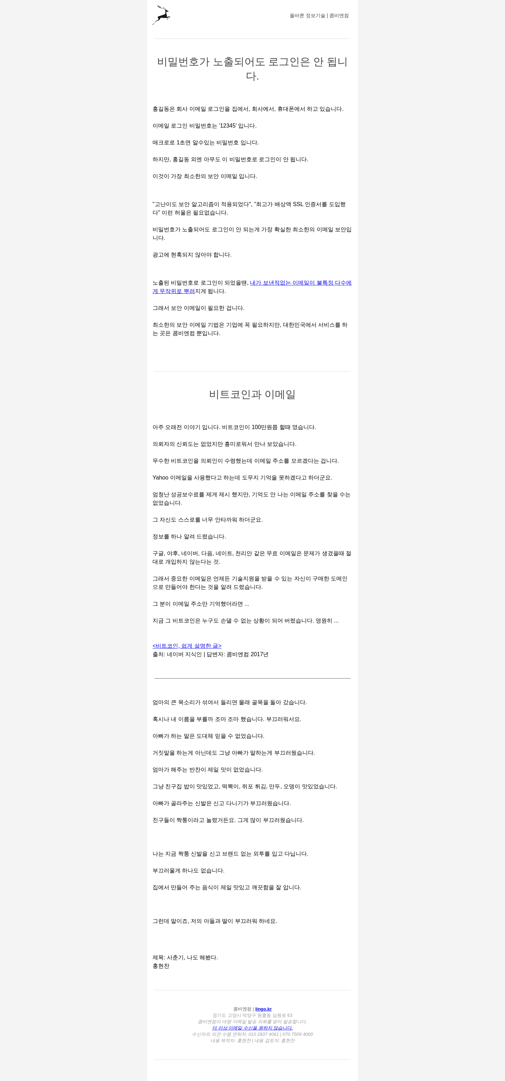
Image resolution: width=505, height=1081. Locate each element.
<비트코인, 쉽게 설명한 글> (187, 646)
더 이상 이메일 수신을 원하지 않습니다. (252, 1028)
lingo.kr (263, 1009)
